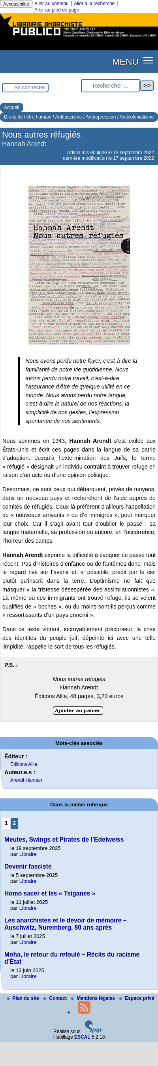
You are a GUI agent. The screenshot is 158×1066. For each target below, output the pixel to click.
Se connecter (29, 87)
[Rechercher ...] (110, 86)
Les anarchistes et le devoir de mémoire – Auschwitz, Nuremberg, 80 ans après (65, 924)
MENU (125, 61)
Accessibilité (16, 4)
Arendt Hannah (26, 780)
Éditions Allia (23, 764)
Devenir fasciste (28, 866)
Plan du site (24, 998)
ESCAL (82, 1037)
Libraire (28, 854)
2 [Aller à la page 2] (14, 823)
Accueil (11, 107)
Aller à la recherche (94, 3)
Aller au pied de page (56, 10)
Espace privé (136, 998)
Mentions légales (93, 998)
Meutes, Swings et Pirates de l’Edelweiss (64, 839)
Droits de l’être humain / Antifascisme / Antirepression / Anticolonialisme (79, 117)
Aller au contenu (51, 3)
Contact (55, 998)
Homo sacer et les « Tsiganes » (49, 893)
